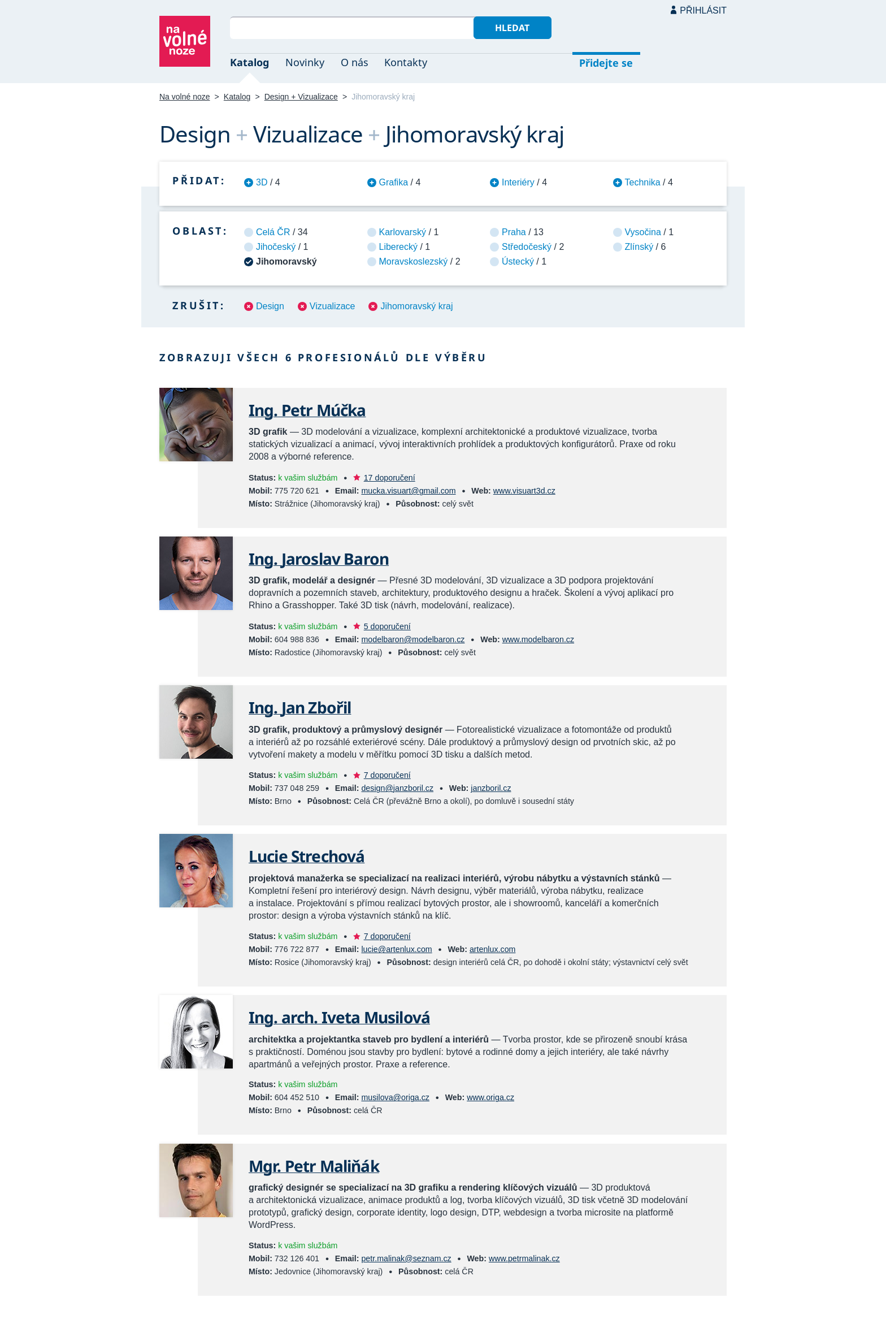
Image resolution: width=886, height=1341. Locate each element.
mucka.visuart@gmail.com (408, 490)
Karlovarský (403, 232)
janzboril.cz (491, 788)
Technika (643, 182)
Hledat (512, 27)
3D (261, 182)
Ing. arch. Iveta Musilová (339, 1017)
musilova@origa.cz (395, 1097)
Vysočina (643, 232)
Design (270, 306)
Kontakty (405, 62)
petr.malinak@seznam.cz (406, 1258)
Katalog (249, 62)
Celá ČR (273, 232)
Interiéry (518, 182)
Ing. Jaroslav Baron (319, 558)
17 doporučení (389, 477)
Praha (514, 232)
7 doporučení (387, 775)
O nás (354, 62)
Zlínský (639, 247)
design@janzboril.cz (397, 788)
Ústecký (518, 261)
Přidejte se (606, 63)
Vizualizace (332, 306)
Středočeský (526, 247)
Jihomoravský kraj (416, 306)
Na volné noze (184, 96)
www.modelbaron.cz (538, 639)
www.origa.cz (490, 1097)
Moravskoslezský (413, 261)
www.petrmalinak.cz (524, 1258)
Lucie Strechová (306, 856)
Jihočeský (276, 247)
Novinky (304, 62)
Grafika (394, 182)
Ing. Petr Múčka (307, 410)
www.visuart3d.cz (524, 490)
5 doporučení (387, 626)
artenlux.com (493, 949)
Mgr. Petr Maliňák (314, 1165)
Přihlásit (703, 10)
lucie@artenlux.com (396, 949)
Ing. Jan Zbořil (300, 707)
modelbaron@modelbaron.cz (412, 639)
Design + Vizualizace (301, 96)
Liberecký (398, 247)
